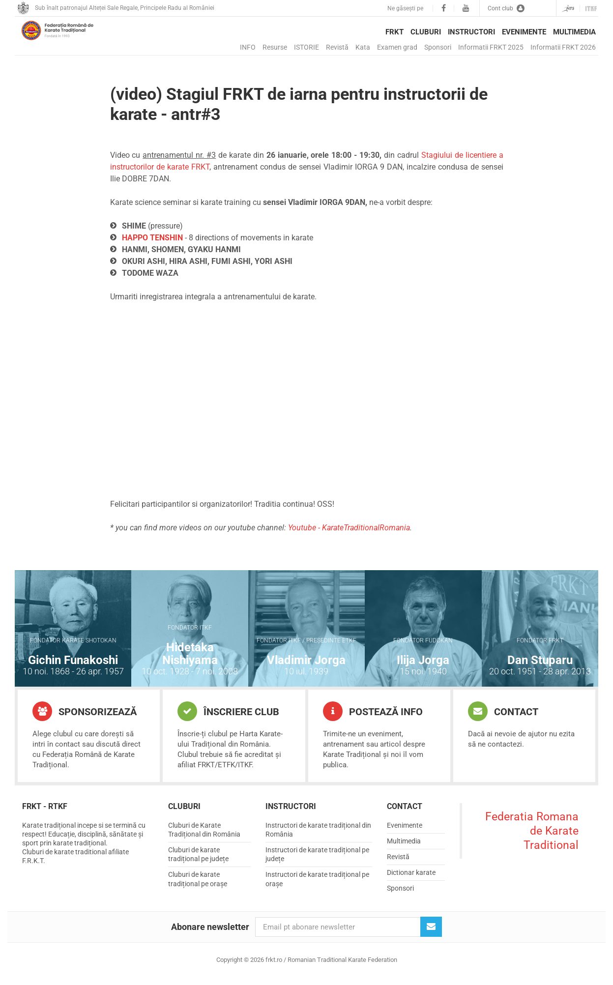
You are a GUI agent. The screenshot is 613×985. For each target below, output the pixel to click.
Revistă (337, 47)
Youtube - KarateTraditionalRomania (349, 535)
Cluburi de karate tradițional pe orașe (197, 886)
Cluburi (425, 32)
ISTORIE (306, 47)
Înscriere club (228, 719)
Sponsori (437, 47)
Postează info (373, 719)
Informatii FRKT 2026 (563, 47)
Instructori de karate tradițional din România (318, 837)
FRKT (394, 32)
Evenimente (524, 32)
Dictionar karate (411, 880)
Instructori (471, 32)
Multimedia (574, 32)
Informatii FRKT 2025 (491, 47)
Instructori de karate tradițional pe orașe (317, 886)
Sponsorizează (84, 719)
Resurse (275, 47)
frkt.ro (71, 40)
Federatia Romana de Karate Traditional (532, 839)
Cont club (506, 8)
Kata (362, 47)
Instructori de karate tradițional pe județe (317, 862)
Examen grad (397, 47)
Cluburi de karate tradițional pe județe (198, 862)
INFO (248, 47)
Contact (503, 719)
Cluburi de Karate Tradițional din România (204, 837)
